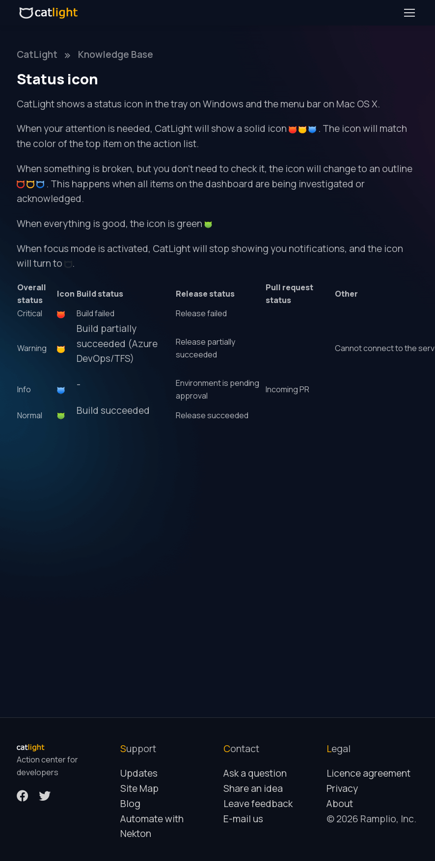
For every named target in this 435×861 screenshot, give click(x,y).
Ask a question (255, 773)
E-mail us (243, 818)
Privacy (342, 788)
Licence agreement (368, 773)
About (339, 803)
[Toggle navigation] (409, 13)
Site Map (139, 788)
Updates (139, 773)
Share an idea (253, 788)
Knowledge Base (115, 54)
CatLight (37, 54)
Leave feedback (258, 803)
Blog (130, 803)
